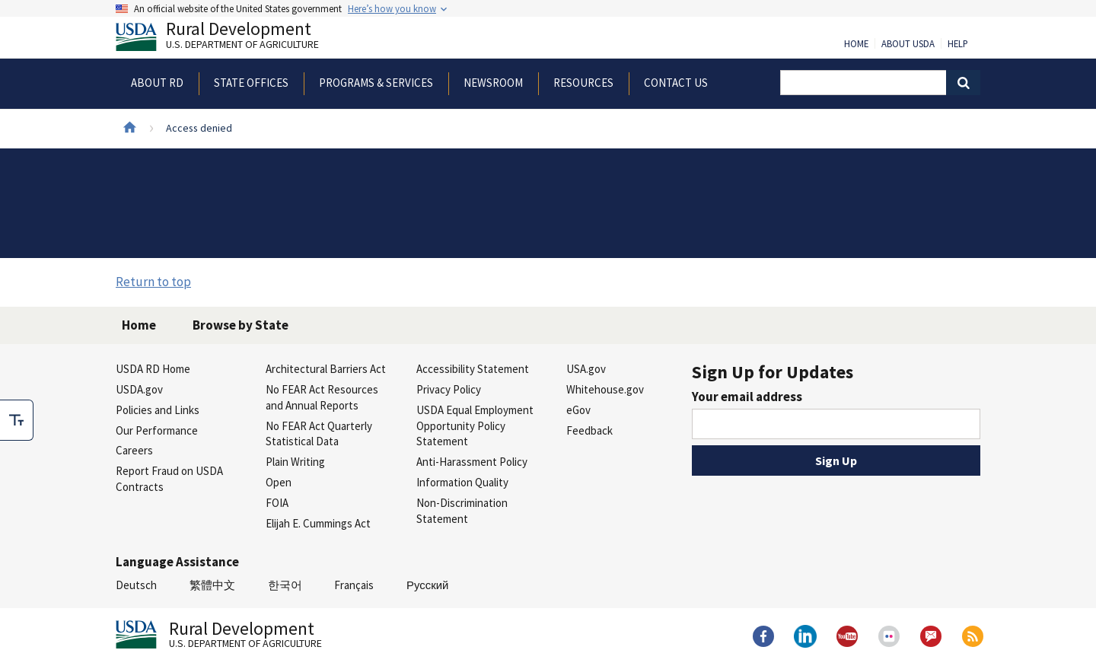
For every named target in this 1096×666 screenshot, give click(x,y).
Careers (134, 450)
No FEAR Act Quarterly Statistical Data (319, 434)
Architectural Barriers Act (326, 369)
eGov (578, 410)
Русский (427, 585)
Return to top (153, 281)
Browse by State (240, 325)
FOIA (277, 503)
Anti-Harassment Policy (471, 461)
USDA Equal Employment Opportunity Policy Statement (475, 426)
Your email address (747, 396)
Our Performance (157, 430)
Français (354, 585)
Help (958, 44)
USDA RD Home (153, 369)
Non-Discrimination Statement (462, 511)
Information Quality (462, 482)
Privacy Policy (448, 389)
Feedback (589, 430)
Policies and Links (157, 410)
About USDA (908, 44)
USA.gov (586, 369)
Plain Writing (295, 461)
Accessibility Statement (472, 369)
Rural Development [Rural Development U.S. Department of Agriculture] (230, 39)
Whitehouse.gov (605, 389)
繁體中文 (212, 585)
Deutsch (136, 585)
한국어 (285, 585)
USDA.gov (139, 389)
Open (279, 482)
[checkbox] (16, 420)
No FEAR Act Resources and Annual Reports (322, 397)
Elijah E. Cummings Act (318, 523)
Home (856, 44)
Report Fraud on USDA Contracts (169, 479)
